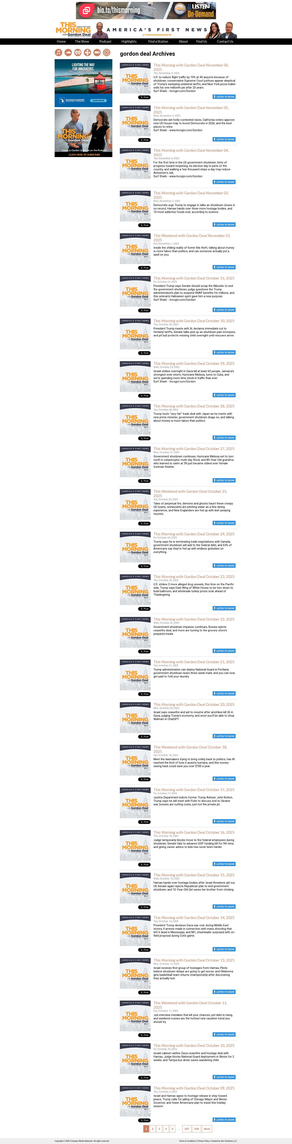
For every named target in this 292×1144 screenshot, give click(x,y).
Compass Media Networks (81, 1141)
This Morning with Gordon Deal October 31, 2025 (194, 278)
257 (186, 1128)
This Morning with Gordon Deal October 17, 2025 (194, 789)
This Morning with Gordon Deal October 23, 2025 (194, 576)
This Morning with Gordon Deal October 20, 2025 (194, 704)
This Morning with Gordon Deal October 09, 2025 (194, 1088)
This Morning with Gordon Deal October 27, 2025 (194, 448)
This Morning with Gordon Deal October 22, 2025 (194, 619)
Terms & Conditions (187, 1141)
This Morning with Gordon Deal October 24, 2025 (194, 534)
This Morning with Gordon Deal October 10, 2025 (194, 1045)
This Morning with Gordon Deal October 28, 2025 (194, 406)
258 (196, 1128)
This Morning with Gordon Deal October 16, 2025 (194, 832)
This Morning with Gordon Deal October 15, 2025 (194, 875)
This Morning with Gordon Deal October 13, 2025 (194, 960)
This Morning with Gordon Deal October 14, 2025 (194, 917)
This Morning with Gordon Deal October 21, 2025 (194, 662)
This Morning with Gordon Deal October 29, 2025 (194, 363)
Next (207, 1128)
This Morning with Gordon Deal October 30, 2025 (194, 321)
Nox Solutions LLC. (229, 1141)
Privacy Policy (203, 1141)
